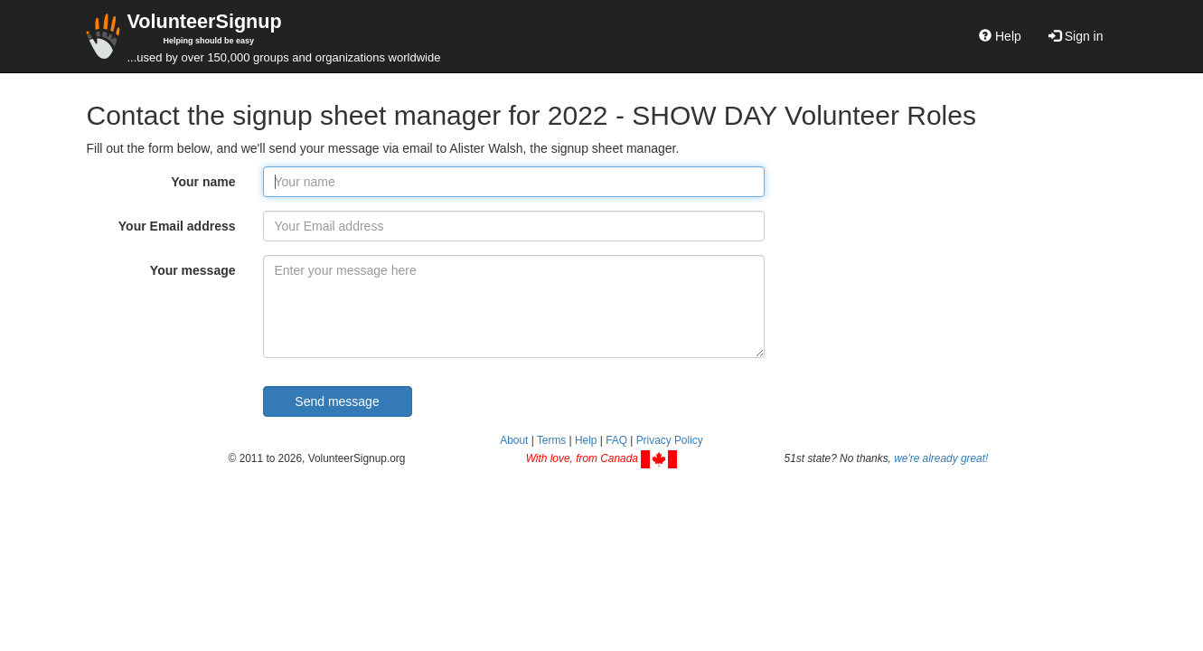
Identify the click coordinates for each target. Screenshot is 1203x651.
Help (1000, 36)
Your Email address (177, 226)
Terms (551, 440)
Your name (203, 182)
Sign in (1076, 36)
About (514, 440)
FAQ (616, 440)
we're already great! (941, 458)
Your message (193, 270)
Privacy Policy (669, 440)
